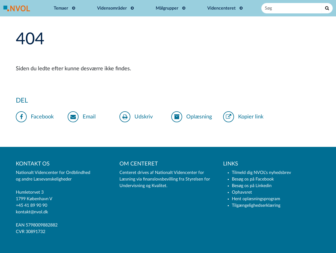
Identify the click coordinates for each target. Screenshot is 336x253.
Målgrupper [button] (167, 8)
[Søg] (291, 8)
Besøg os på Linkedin (252, 186)
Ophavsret (242, 192)
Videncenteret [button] (222, 8)
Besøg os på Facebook (253, 179)
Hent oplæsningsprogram (256, 199)
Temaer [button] (61, 8)
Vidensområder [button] (112, 8)
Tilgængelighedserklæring (256, 205)
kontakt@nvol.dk (32, 212)
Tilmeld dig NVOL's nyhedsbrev (261, 172)
